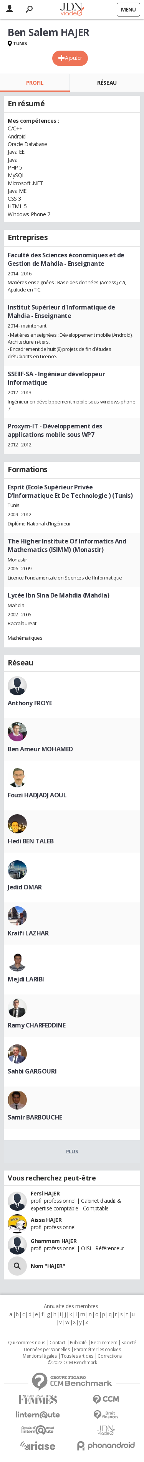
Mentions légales (39, 1356)
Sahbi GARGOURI (32, 1071)
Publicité (78, 1342)
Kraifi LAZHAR (28, 933)
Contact (57, 1342)
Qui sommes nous (26, 1342)
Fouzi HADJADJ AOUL (37, 795)
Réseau (106, 82)
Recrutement (104, 1342)
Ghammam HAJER (54, 1241)
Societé (128, 1342)
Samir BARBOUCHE (35, 1117)
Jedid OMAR (25, 887)
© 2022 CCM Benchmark (72, 1362)
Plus (72, 1151)
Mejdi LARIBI (26, 979)
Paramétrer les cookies (97, 1349)
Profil (34, 82)
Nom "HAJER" (48, 1265)
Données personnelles (47, 1349)
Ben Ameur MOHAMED (40, 749)
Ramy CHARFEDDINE (36, 1025)
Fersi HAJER (45, 1193)
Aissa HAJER (46, 1219)
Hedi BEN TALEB (30, 841)
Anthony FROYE (30, 703)
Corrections (109, 1356)
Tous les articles (77, 1356)
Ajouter (73, 57)
